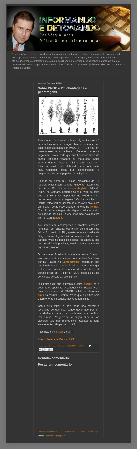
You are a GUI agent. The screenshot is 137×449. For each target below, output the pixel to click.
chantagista (79, 188)
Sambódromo (70, 261)
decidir (88, 283)
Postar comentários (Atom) (55, 436)
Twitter (94, 206)
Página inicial (69, 432)
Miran (59, 331)
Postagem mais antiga (89, 432)
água (41, 295)
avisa (58, 217)
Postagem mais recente (48, 432)
